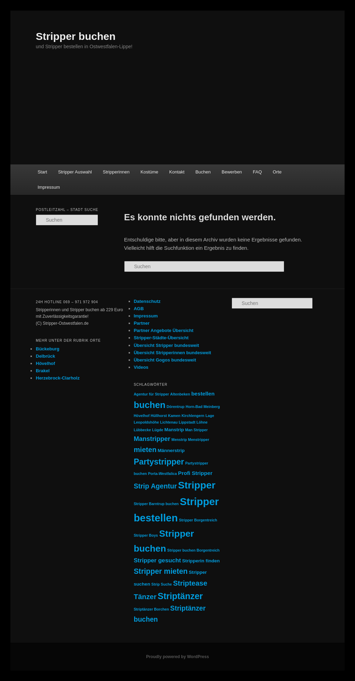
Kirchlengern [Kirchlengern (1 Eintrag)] (193, 416)
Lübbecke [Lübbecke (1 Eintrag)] (142, 430)
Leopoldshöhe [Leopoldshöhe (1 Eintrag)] (146, 422)
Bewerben (232, 171)
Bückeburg (47, 348)
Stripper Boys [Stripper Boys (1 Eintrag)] (146, 535)
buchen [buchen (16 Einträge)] (150, 405)
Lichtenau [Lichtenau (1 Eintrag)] (169, 422)
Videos (141, 367)
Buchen (203, 171)
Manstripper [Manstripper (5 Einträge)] (152, 438)
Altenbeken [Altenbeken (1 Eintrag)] (180, 394)
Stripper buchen (75, 36)
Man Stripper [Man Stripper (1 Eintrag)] (196, 430)
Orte (277, 171)
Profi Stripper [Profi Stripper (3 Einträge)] (195, 473)
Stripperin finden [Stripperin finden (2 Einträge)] (201, 560)
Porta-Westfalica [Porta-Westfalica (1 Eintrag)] (162, 473)
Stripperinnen (116, 171)
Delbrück (45, 356)
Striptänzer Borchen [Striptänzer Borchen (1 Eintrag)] (151, 609)
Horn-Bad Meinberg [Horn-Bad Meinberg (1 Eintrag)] (202, 407)
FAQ (257, 171)
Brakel (43, 370)
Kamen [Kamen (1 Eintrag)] (174, 416)
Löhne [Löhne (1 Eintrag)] (202, 422)
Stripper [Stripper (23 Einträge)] (196, 485)
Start (42, 171)
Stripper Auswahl (75, 171)
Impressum (48, 187)
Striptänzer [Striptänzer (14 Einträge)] (180, 596)
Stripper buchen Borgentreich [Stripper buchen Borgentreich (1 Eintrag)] (193, 550)
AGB (139, 308)
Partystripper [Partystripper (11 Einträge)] (159, 461)
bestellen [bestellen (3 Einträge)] (203, 394)
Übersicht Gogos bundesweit (165, 360)
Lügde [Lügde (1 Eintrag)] (157, 430)
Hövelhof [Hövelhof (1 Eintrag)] (142, 416)
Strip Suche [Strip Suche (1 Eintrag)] (161, 584)
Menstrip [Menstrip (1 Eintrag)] (179, 439)
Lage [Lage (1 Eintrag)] (210, 416)
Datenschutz (147, 301)
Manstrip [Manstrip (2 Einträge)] (174, 429)
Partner (142, 323)
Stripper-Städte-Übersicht (161, 337)
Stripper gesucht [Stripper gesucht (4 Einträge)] (157, 560)
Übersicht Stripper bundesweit (166, 345)
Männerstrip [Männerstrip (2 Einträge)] (171, 450)
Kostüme (149, 171)
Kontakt (176, 171)
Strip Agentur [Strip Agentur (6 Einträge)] (155, 486)
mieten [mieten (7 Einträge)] (145, 449)
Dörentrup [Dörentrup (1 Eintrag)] (176, 407)
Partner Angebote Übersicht (163, 330)
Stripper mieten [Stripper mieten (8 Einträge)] (161, 571)
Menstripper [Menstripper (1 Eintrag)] (198, 439)
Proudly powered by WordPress (177, 656)
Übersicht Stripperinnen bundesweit (172, 352)
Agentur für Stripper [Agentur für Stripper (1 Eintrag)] (151, 394)
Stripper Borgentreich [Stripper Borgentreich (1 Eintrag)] (198, 520)
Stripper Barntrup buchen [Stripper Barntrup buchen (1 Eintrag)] (156, 504)
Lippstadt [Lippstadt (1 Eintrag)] (187, 422)
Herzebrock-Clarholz (57, 378)
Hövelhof (45, 363)
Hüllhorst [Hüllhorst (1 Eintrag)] (159, 416)
